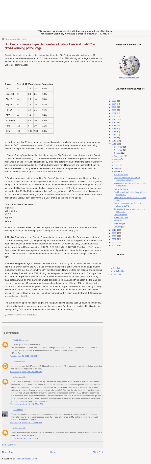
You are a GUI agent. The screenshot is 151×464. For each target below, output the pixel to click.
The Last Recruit (120, 215)
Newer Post (7, 452)
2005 (114, 245)
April (116, 171)
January (117, 227)
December (118, 147)
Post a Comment (9, 445)
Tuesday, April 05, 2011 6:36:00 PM (24, 356)
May (116, 168)
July (116, 162)
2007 (114, 239)
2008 (114, 236)
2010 (114, 230)
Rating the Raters (121, 189)
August (117, 159)
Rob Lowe (117, 274)
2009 (114, 233)
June (116, 165)
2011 (114, 144)
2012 (114, 141)
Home (53, 452)
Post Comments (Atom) (27, 458)
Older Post (98, 452)
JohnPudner (18, 409)
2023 (114, 107)
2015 (114, 132)
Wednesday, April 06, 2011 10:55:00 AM (26, 404)
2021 (114, 113)
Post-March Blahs (121, 174)
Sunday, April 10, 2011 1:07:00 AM (24, 438)
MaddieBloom (18, 340)
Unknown (17, 361)
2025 (114, 101)
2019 (114, 119)
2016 (114, 129)
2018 (114, 122)
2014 (114, 135)
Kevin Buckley (119, 271)
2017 (114, 125)
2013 (114, 138)
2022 (114, 110)
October (117, 153)
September (119, 156)
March (117, 221)
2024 (114, 104)
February (118, 224)
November (118, 150)
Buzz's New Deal (121, 218)
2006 (114, 242)
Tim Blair (116, 268)
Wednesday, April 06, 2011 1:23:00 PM (26, 422)
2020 (114, 116)
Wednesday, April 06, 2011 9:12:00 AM (26, 372)
